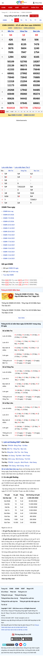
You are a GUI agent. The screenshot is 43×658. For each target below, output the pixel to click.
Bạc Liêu (36, 31)
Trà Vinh (27, 459)
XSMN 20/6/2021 (9, 231)
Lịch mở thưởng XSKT (12, 442)
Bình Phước (25, 462)
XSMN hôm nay (8, 211)
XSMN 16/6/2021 (9, 245)
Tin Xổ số (4, 604)
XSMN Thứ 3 (18, 28)
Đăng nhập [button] (37, 3)
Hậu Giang (33, 462)
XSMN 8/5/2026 (8, 215)
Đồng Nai (10, 452)
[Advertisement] (21, 143)
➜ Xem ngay (34, 16)
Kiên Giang (20, 466)
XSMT (17, 7)
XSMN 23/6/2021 (29, 115)
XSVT (20, 282)
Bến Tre (11, 31)
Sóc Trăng (24, 452)
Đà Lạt (27, 466)
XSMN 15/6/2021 (9, 248)
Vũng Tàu (23, 31)
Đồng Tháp (17, 445)
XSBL (20, 284)
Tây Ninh (19, 456)
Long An (17, 462)
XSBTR (20, 280)
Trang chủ (4, 588)
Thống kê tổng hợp (20, 595)
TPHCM (10, 445)
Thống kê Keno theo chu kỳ (9, 598)
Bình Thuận (26, 456)
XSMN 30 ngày (13, 268)
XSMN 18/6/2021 (9, 238)
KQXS (7, 280)
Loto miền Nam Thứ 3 (22, 167)
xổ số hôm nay (13, 271)
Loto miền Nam (7, 167)
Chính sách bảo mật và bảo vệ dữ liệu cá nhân (14, 629)
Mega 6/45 (30, 588)
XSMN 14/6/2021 (9, 252)
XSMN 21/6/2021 (16, 115)
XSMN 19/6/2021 (9, 235)
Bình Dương (20, 459)
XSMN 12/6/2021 (9, 258)
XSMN (10, 7)
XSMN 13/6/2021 (9, 255)
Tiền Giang (12, 466)
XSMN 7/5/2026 (8, 218)
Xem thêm (21, 318)
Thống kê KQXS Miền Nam (10, 290)
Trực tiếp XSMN (8, 275)
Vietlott (25, 7)
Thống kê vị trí (22, 592)
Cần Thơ (17, 452)
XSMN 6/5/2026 (8, 221)
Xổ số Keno (4, 592)
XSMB (3, 7)
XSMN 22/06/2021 (29, 28)
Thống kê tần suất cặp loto (9, 601)
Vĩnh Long (11, 459)
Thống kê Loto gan (7, 595)
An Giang (12, 456)
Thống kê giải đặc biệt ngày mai (29, 601)
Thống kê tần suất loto (27, 598)
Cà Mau (24, 445)
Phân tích (35, 7)
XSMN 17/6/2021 (9, 242)
